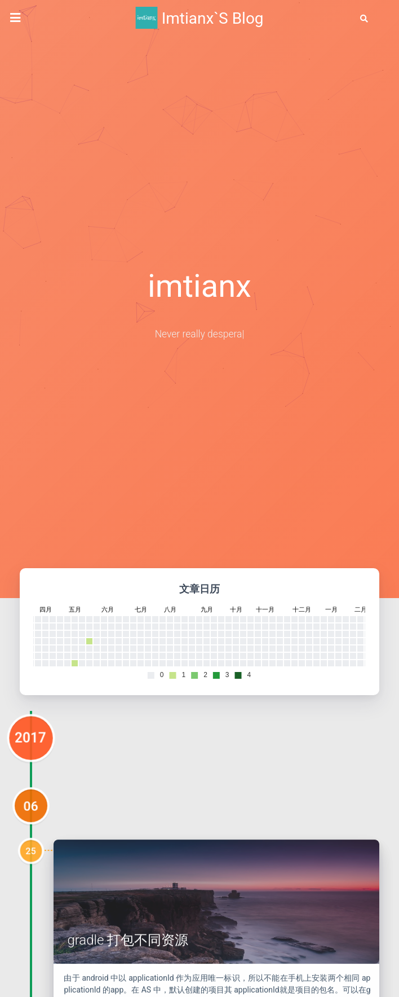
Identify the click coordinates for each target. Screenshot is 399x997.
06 (31, 844)
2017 (31, 776)
